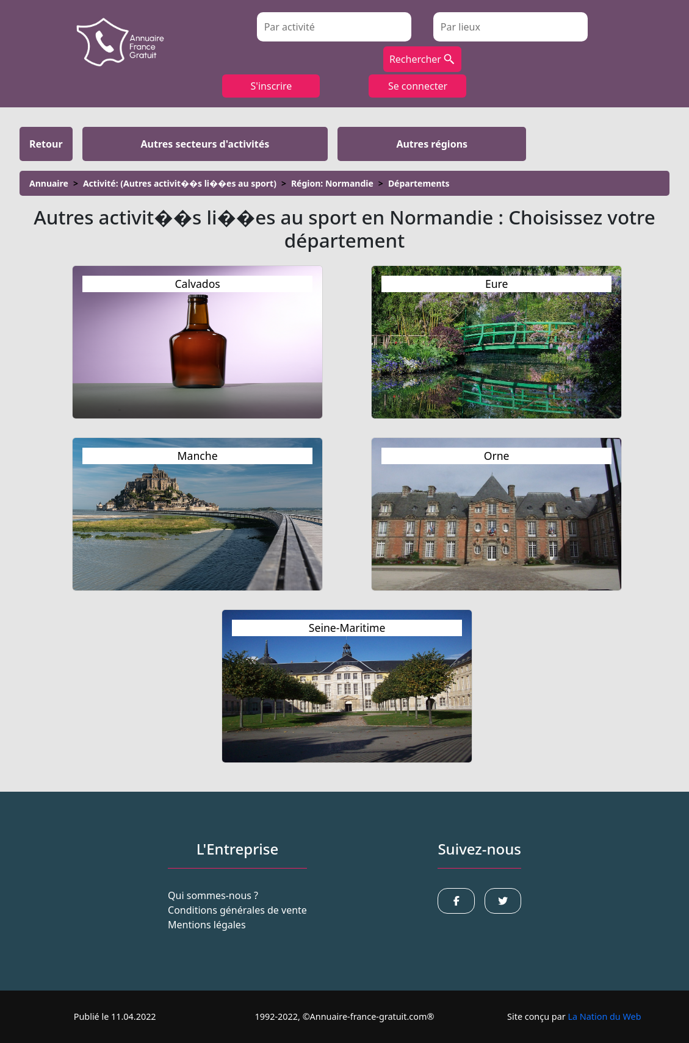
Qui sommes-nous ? (213, 895)
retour (46, 144)
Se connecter (417, 86)
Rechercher (422, 59)
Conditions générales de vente (237, 910)
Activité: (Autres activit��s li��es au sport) (179, 183)
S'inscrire (271, 86)
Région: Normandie (332, 183)
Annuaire (48, 183)
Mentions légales (207, 924)
